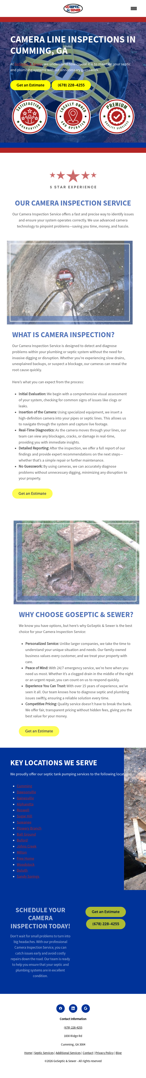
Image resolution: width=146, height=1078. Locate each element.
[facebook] (60, 1008)
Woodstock (26, 864)
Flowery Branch (29, 828)
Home (28, 1053)
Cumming (24, 786)
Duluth (22, 870)
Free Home (25, 858)
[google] (85, 1008)
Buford (22, 840)
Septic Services (44, 1053)
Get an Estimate (30, 85)
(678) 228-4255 (71, 85)
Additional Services (68, 1053)
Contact (88, 1053)
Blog (119, 1053)
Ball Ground (26, 834)
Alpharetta (25, 804)
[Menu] (133, 8)
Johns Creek (26, 846)
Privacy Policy (104, 1053)
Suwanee (24, 822)
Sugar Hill (24, 816)
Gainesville (25, 798)
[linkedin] (73, 1008)
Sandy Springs (28, 876)
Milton (22, 852)
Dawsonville (26, 792)
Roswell (23, 810)
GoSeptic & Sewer (28, 64)
